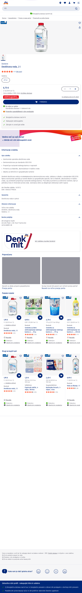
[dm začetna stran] (5, 3)
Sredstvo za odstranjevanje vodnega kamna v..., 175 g (54, 330)
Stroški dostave (52, 553)
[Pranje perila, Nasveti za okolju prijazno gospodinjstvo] (21, 273)
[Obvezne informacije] (41, 204)
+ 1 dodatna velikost (10, 325)
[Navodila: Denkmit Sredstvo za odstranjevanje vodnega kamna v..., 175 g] (49, 337)
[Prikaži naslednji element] (77, 308)
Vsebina (4, 76)
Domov (4, 18)
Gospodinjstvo (12, 18)
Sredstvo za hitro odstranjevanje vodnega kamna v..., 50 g (33, 330)
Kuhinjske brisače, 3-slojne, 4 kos (53, 389)
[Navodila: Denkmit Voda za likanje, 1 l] (70, 400)
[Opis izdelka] (41, 155)
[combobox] (41, 8)
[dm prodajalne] (60, 3)
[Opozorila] (41, 195)
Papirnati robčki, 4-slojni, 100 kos (31, 389)
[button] (78, 3)
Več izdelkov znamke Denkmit (29, 241)
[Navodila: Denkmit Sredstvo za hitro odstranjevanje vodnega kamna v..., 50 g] (28, 337)
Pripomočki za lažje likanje (41, 18)
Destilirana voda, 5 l (11, 331)
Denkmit (5, 64)
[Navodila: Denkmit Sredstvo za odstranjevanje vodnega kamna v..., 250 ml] (70, 337)
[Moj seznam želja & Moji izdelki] (65, 3)
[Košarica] (74, 3)
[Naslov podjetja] (41, 217)
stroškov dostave (26, 93)
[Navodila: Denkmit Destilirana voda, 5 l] (7, 337)
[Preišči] (76, 8)
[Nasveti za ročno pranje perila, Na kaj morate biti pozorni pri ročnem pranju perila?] (61, 273)
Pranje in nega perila (24, 18)
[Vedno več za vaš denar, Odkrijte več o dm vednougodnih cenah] (41, 138)
